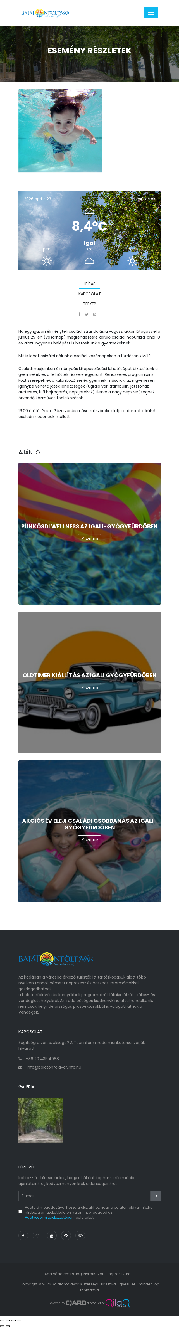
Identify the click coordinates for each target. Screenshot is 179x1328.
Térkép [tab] (89, 304)
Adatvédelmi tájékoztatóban (49, 1217)
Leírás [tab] (90, 284)
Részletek (90, 539)
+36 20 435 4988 (42, 1058)
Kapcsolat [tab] (89, 294)
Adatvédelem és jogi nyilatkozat (73, 1274)
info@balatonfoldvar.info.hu (54, 1067)
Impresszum (119, 1274)
